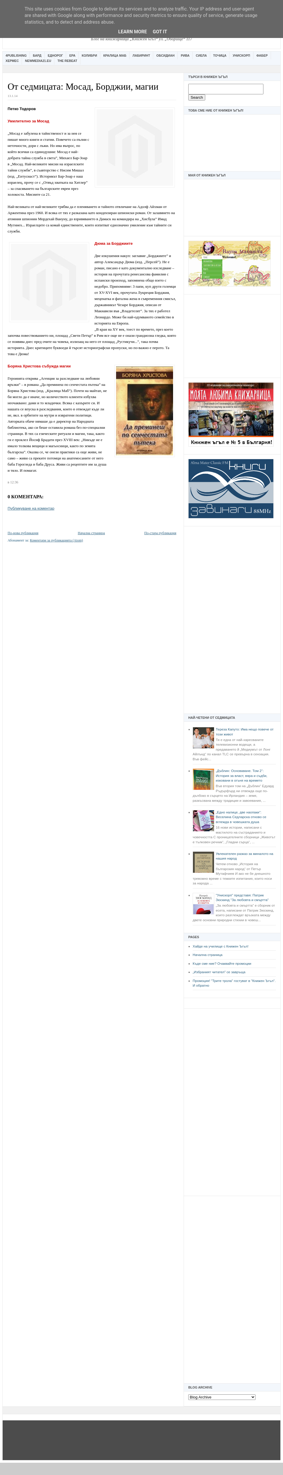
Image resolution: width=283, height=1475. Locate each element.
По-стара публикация (160, 533)
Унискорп (241, 55)
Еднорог (55, 55)
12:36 (14, 482)
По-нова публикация (23, 533)
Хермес (12, 61)
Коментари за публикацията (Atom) (56, 540)
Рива (185, 55)
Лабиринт (141, 55)
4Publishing (16, 55)
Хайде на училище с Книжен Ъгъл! (221, 946)
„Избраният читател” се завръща (219, 972)
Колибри (89, 55)
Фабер (262, 55)
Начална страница (207, 955)
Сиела (201, 55)
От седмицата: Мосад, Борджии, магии (83, 86)
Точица (219, 55)
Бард (37, 55)
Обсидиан (165, 55)
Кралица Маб (114, 55)
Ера (72, 55)
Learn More (132, 31)
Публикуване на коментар (31, 508)
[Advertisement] (232, 335)
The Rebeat (67, 61)
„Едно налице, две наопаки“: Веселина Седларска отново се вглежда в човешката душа (241, 817)
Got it (160, 31)
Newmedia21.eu (38, 61)
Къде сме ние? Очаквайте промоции (222, 964)
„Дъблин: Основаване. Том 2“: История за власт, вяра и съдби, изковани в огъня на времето (241, 775)
